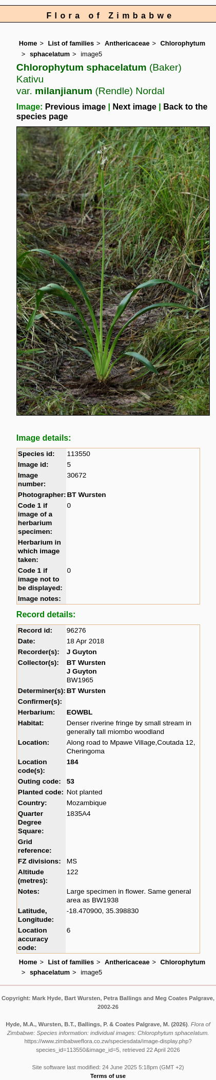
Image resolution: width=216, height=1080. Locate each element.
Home (28, 43)
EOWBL (80, 712)
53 (70, 781)
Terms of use (108, 1076)
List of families (71, 43)
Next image (134, 106)
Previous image (75, 106)
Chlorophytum (183, 43)
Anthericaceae (127, 43)
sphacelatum (50, 54)
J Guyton (82, 652)
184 (72, 762)
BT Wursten (86, 495)
